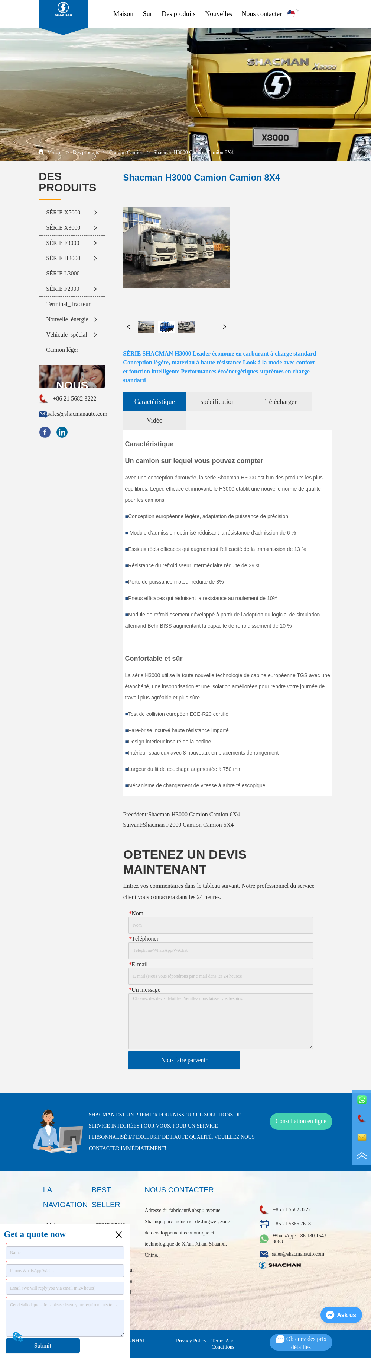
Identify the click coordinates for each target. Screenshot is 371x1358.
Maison (123, 13)
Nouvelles (218, 13)
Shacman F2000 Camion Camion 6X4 (188, 825)
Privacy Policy (191, 1340)
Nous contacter (262, 13)
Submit (42, 1345)
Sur (147, 13)
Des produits (179, 13)
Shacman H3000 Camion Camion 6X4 (194, 814)
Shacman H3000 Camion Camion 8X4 (193, 152)
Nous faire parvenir (184, 1060)
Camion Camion (126, 152)
